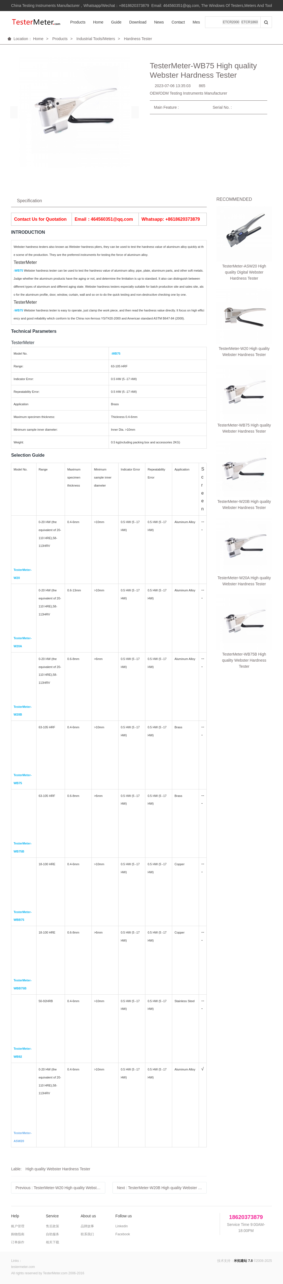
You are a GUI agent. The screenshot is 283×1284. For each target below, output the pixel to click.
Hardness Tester (138, 39)
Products (77, 22)
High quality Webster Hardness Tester (57, 1169)
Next (162, 1188)
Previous (60, 1188)
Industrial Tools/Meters (95, 39)
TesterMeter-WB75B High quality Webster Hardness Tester (244, 363)
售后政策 (52, 1226)
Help (15, 1216)
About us (88, 1216)
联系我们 (87, 1234)
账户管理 (17, 1226)
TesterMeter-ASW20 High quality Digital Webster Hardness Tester (244, 222)
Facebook (123, 1234)
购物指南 (17, 1234)
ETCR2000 (231, 22)
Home (98, 22)
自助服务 (52, 1234)
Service (52, 1216)
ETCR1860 (250, 22)
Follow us (124, 1216)
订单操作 (17, 1242)
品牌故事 (87, 1226)
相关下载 (52, 1242)
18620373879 (246, 1217)
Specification (29, 200)
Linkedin (122, 1226)
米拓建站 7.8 (243, 1261)
